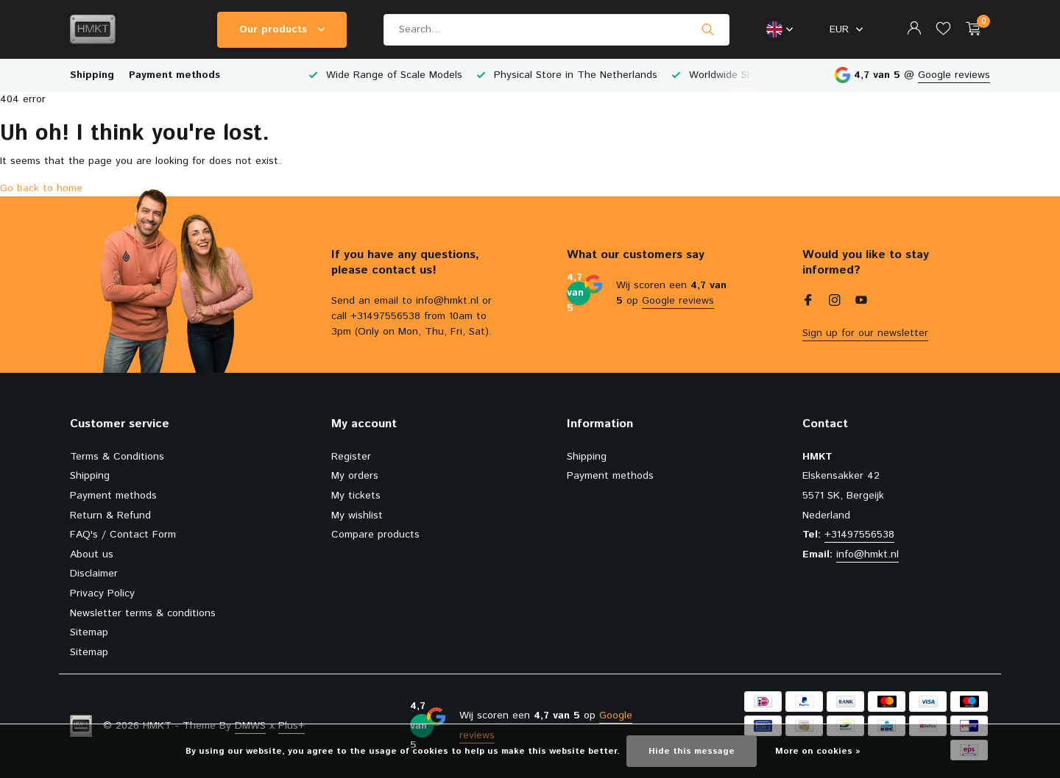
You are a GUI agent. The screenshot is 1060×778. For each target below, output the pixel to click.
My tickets (356, 495)
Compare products (375, 534)
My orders (354, 475)
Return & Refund (110, 515)
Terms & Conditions (117, 456)
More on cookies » (818, 751)
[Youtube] (861, 302)
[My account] (914, 30)
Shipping (92, 75)
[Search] (556, 30)
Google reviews (954, 75)
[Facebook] (808, 302)
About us (91, 554)
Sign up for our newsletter (865, 333)
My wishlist (357, 515)
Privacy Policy (102, 593)
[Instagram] (835, 302)
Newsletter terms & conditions (143, 613)
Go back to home (41, 188)
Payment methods (174, 75)
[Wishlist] (943, 30)
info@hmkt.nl (867, 554)
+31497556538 (859, 534)
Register (351, 456)
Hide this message (692, 751)
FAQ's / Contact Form (123, 534)
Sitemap (89, 632)
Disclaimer (94, 573)
